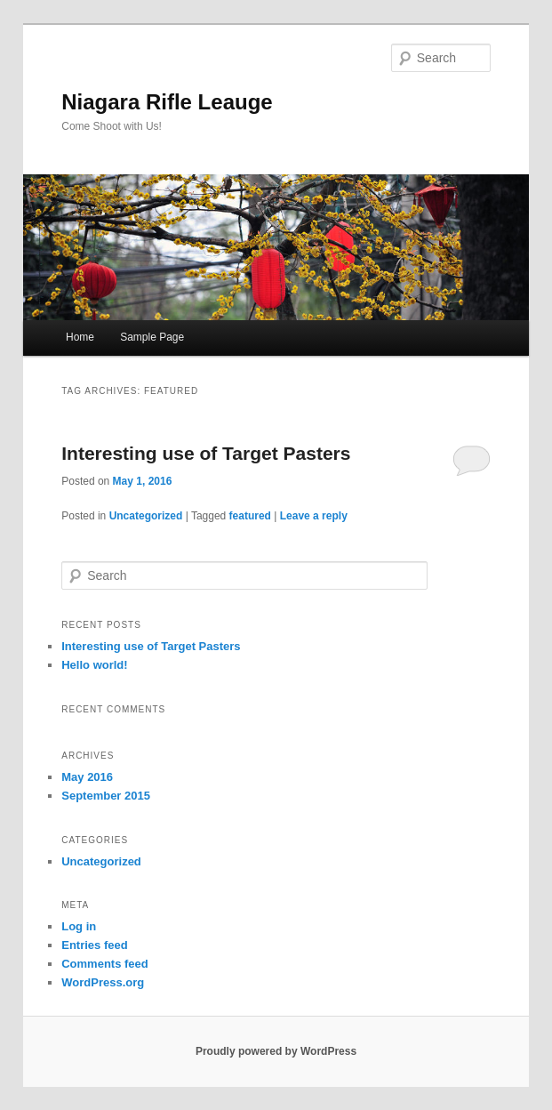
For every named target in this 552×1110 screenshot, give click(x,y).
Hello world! (94, 665)
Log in (78, 926)
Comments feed (104, 963)
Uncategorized (146, 516)
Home (80, 337)
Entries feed (94, 945)
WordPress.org (102, 982)
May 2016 (87, 777)
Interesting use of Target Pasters (205, 453)
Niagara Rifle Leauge (166, 102)
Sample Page (152, 337)
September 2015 (105, 795)
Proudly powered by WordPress (276, 1051)
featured (250, 516)
